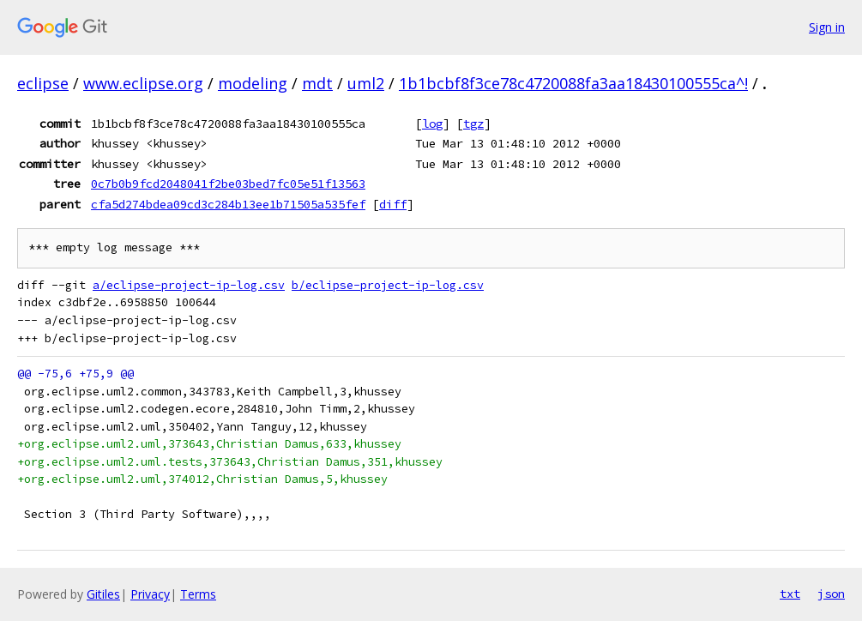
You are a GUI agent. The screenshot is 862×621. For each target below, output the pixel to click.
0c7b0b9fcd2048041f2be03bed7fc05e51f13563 (228, 183)
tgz (473, 123)
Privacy (150, 594)
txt (790, 593)
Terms (198, 594)
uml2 (365, 83)
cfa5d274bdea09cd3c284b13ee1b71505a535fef (228, 204)
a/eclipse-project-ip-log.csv (189, 285)
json (831, 593)
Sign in (827, 27)
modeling (252, 83)
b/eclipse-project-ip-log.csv (388, 285)
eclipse (43, 83)
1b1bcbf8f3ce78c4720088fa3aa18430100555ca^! (573, 83)
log (432, 123)
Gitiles (103, 594)
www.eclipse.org (143, 83)
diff (393, 204)
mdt (317, 83)
